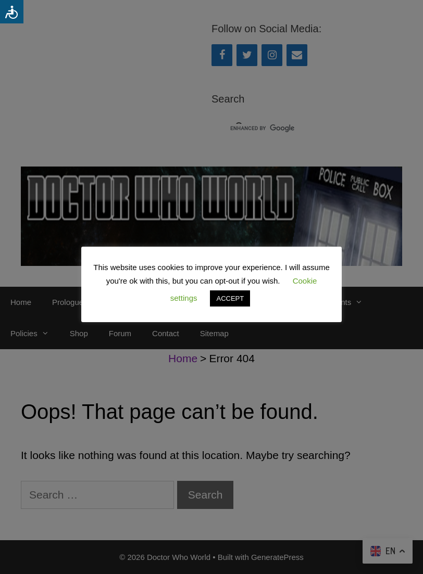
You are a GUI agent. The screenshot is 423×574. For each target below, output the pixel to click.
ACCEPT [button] (230, 298)
